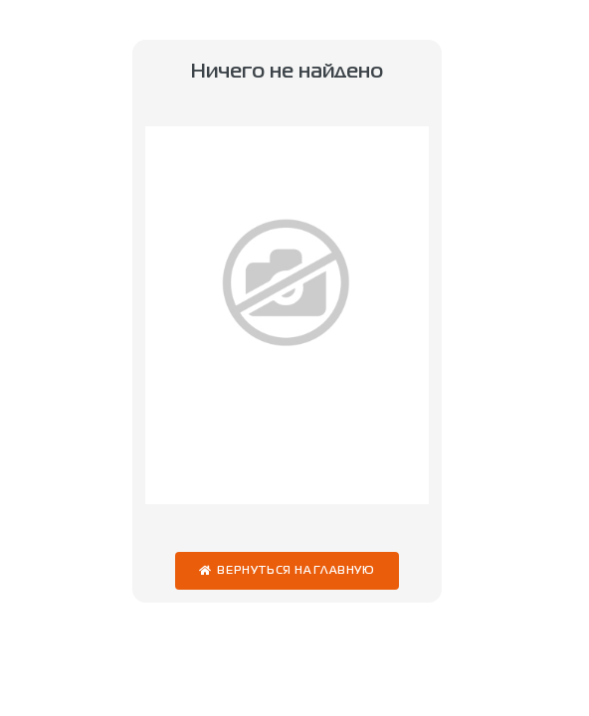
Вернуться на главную (296, 571)
